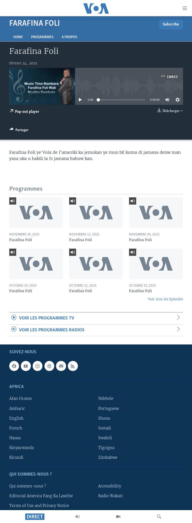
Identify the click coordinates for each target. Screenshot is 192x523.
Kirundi (16, 457)
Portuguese (108, 408)
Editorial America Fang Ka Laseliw (41, 496)
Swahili (105, 438)
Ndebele (105, 398)
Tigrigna (106, 447)
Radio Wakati (110, 496)
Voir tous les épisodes (165, 299)
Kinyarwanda (21, 447)
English (16, 418)
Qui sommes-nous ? (27, 486)
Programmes (42, 37)
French (15, 428)
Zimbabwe (107, 457)
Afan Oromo (20, 398)
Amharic (17, 408)
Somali (104, 428)
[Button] (19, 131)
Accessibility (109, 486)
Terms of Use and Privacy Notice (39, 505)
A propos (69, 37)
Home (18, 37)
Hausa (15, 438)
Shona (104, 418)
